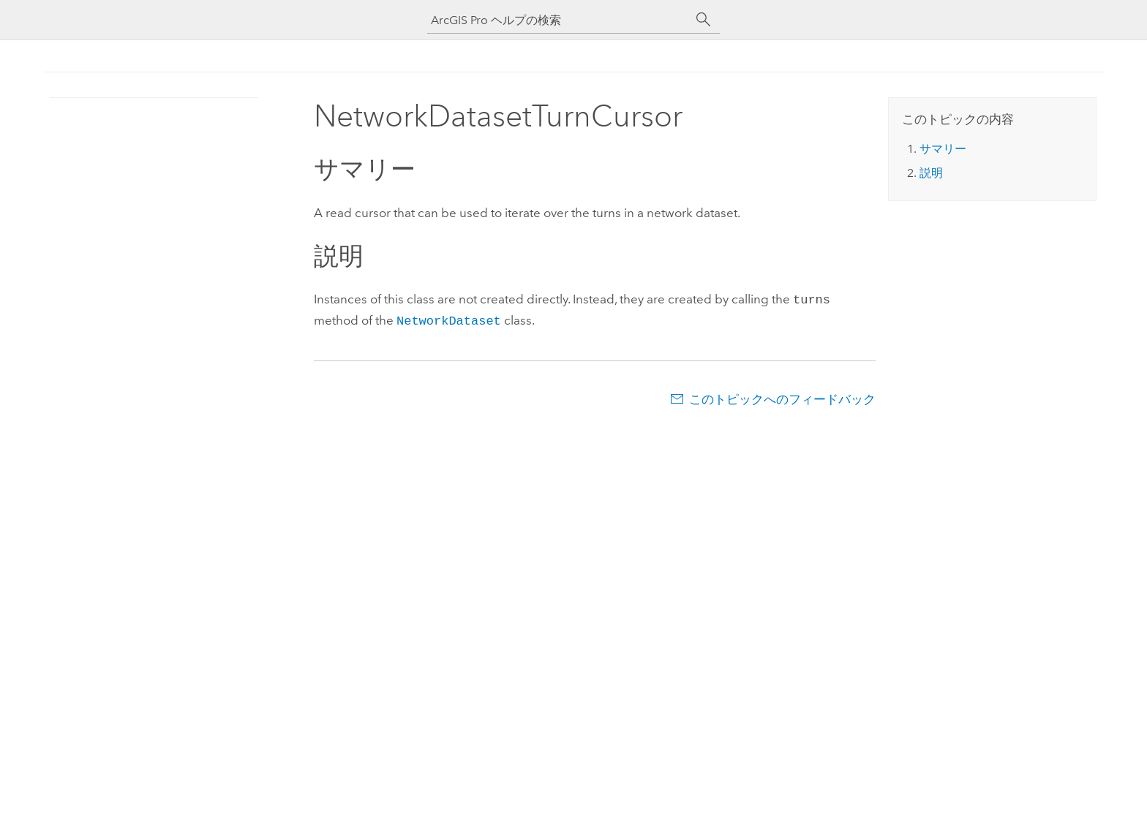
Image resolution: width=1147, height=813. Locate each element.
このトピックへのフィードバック (782, 396)
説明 (931, 173)
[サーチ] (703, 19)
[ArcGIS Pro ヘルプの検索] (559, 20)
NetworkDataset (448, 318)
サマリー (943, 149)
